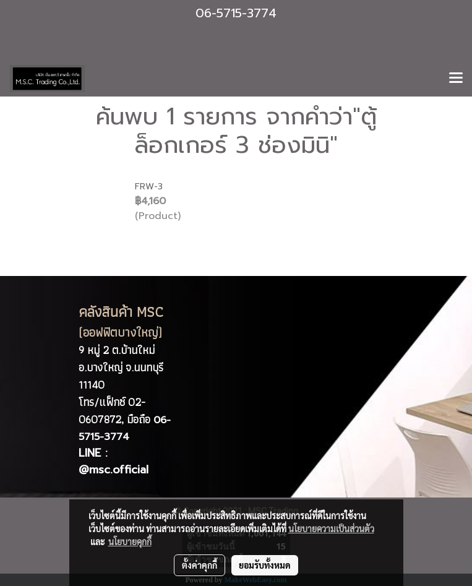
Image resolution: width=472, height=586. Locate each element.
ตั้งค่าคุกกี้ (199, 565)
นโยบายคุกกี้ (130, 541)
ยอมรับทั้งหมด (265, 565)
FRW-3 (149, 186)
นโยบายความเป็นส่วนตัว (331, 528)
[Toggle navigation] (456, 78)
